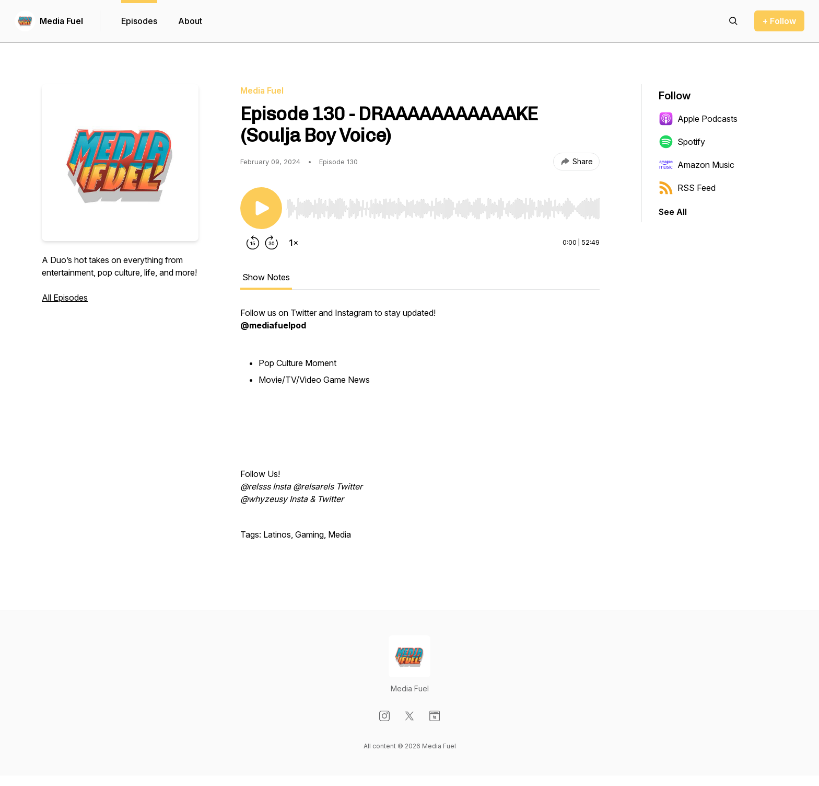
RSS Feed (687, 187)
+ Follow (779, 21)
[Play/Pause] (261, 208)
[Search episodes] (733, 21)
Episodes (139, 21)
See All (673, 212)
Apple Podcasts (698, 118)
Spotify (682, 141)
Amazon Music (696, 164)
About (190, 21)
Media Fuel (61, 21)
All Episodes (65, 297)
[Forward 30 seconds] (271, 242)
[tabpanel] (420, 428)
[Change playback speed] (293, 242)
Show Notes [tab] (266, 277)
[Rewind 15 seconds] (252, 242)
